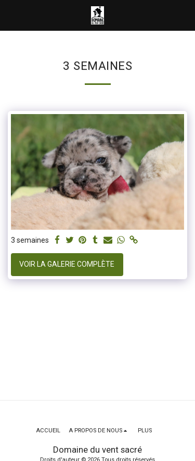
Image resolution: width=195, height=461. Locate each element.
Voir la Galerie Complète (66, 264)
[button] (11, 15)
